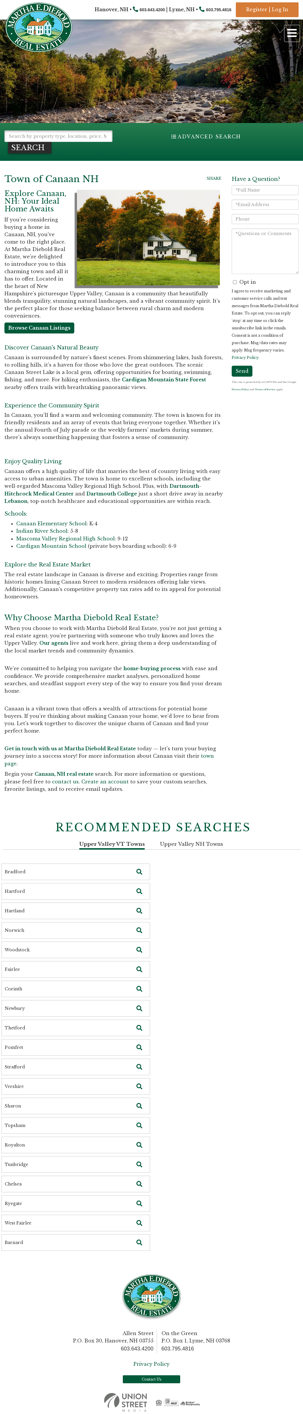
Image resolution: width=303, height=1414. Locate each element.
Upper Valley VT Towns (112, 844)
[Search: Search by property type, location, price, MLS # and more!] (58, 136)
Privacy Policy (245, 357)
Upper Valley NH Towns (191, 844)
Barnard (14, 1242)
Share (214, 178)
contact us (65, 782)
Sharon (13, 1106)
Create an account (105, 782)
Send (242, 371)
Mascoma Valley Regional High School (65, 539)
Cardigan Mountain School (51, 546)
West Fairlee (18, 1223)
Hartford (15, 891)
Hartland (15, 910)
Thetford (15, 1028)
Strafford (15, 1067)
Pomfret (14, 1047)
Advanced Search (209, 137)
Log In (280, 9)
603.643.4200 (152, 9)
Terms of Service (265, 389)
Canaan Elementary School (51, 524)
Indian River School (41, 531)
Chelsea (13, 1184)
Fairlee (12, 969)
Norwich (14, 930)
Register (256, 9)
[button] (29, 147)
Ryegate (13, 1203)
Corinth (13, 989)
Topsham (15, 1125)
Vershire (14, 1086)
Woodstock (17, 950)
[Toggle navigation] (292, 33)
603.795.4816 (218, 9)
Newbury (15, 1008)
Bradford (15, 871)
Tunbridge (16, 1164)
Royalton (15, 1145)
